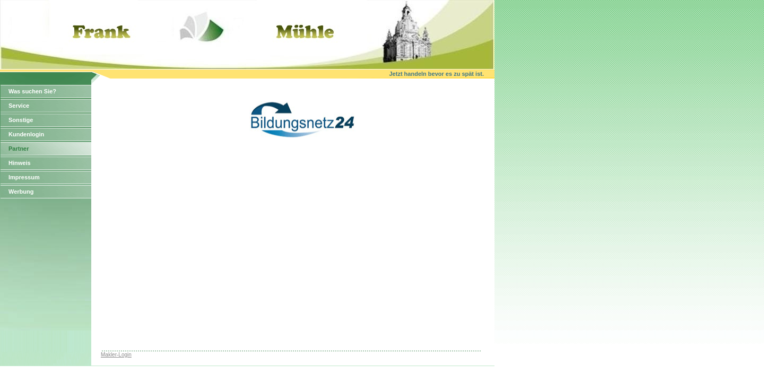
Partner (18, 148)
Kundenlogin (26, 134)
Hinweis (19, 163)
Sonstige (20, 120)
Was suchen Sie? (32, 91)
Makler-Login (116, 355)
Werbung (20, 191)
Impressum (24, 177)
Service (18, 105)
